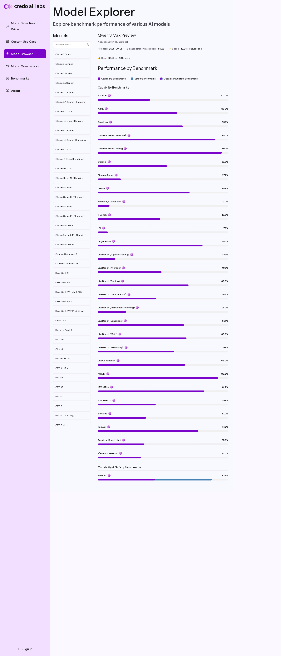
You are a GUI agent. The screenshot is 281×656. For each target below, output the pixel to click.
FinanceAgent (106, 175)
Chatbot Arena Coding (110, 148)
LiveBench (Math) (107, 334)
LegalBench (104, 241)
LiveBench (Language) (110, 320)
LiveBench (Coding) (109, 281)
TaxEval (102, 426)
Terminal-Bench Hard (109, 440)
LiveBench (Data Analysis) (112, 294)
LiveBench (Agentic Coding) (113, 254)
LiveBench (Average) (109, 267)
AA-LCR (102, 95)
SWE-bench (104, 400)
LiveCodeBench (107, 360)
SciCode (102, 413)
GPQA (101, 188)
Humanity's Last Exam (109, 201)
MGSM (101, 373)
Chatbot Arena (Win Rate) (112, 135)
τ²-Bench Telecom (108, 453)
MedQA (102, 475)
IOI (99, 228)
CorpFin (102, 161)
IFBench (102, 214)
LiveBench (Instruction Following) (116, 307)
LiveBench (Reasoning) (111, 347)
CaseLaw (103, 122)
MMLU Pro (103, 387)
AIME (101, 108)
